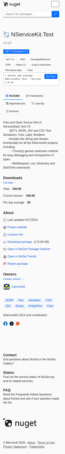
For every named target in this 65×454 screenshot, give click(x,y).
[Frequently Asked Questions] (7, 390)
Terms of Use (46, 442)
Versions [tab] (12, 111)
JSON (9, 300)
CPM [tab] (7, 64)
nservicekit (18, 286)
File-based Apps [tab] (13, 70)
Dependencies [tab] (15, 103)
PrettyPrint (35, 306)
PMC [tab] (22, 59)
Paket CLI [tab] (21, 64)
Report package (18, 263)
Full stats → (10, 182)
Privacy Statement (15, 446)
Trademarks (36, 446)
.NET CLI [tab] (10, 59)
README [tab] (13, 96)
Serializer (35, 300)
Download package (20, 241)
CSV (49, 300)
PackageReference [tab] (40, 59)
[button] (50, 76)
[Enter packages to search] (27, 14)
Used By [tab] (37, 103)
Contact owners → (13, 279)
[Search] (55, 14)
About (31, 442)
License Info (15, 234)
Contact (10, 355)
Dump (19, 306)
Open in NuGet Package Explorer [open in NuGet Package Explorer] (29, 249)
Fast (50, 306)
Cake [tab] (30, 70)
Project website (17, 227)
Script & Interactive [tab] (41, 64)
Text (20, 300)
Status (8, 372)
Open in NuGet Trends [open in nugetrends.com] (22, 256)
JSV (8, 306)
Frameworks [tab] (34, 96)
